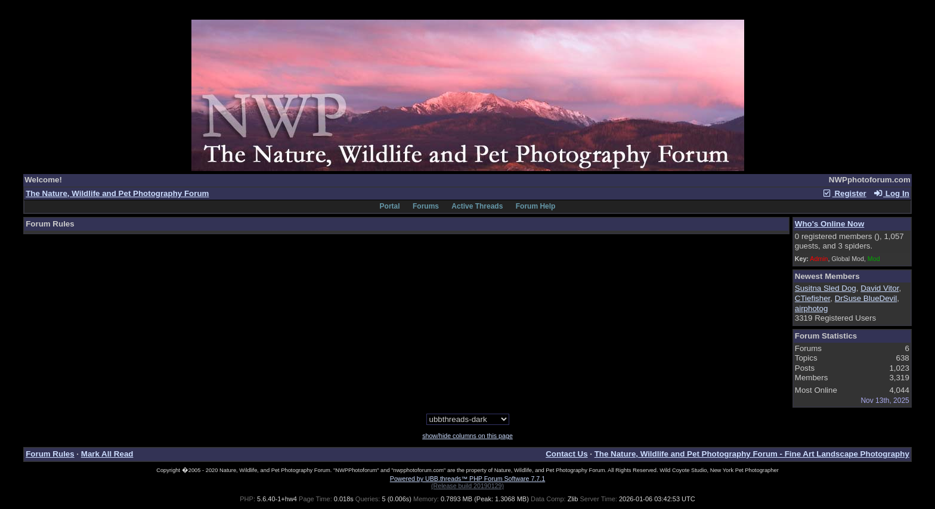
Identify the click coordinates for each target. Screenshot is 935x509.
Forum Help (536, 206)
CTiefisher (813, 298)
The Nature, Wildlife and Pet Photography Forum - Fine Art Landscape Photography (752, 453)
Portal (390, 206)
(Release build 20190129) (467, 485)
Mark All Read (107, 453)
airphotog (811, 308)
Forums (426, 206)
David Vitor (879, 288)
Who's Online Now (829, 223)
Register (844, 193)
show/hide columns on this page (467, 435)
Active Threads (477, 206)
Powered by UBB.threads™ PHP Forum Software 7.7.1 (467, 478)
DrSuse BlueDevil (866, 298)
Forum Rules (50, 453)
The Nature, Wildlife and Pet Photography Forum (117, 193)
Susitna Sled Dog (825, 288)
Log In (891, 193)
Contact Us (566, 453)
